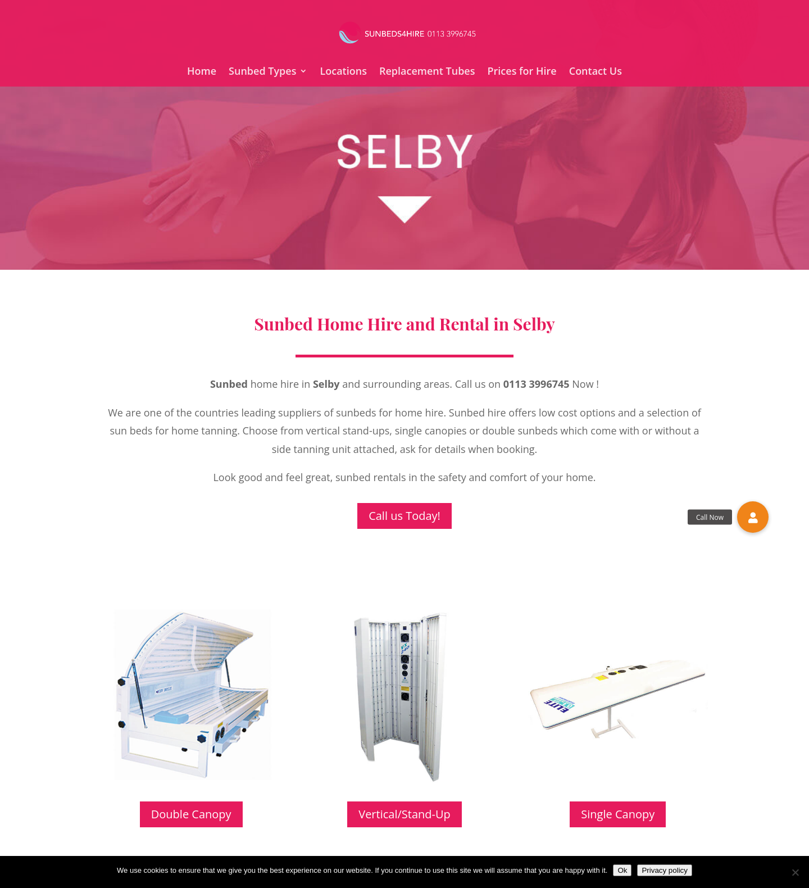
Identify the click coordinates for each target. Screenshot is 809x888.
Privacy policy (664, 870)
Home (201, 72)
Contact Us (595, 72)
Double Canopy (191, 814)
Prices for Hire (521, 72)
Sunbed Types (262, 72)
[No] (795, 872)
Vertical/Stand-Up (404, 814)
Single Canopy (618, 814)
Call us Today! (404, 515)
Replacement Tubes (427, 72)
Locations (343, 72)
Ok (622, 870)
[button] (753, 517)
